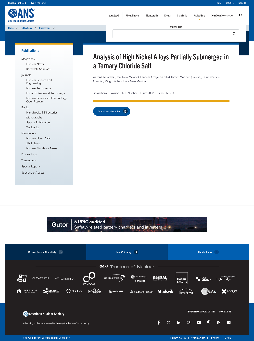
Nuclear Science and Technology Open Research (46, 99)
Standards (182, 15)
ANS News (33, 143)
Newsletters (28, 133)
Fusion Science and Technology (45, 93)
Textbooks (32, 127)
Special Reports (30, 166)
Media (228, 338)
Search (241, 15)
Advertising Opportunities (201, 311)
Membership (152, 15)
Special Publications (38, 122)
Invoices (215, 338)
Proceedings (29, 154)
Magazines (28, 59)
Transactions (44, 27)
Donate (230, 2)
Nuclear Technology (38, 88)
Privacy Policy (178, 338)
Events (167, 15)
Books (25, 107)
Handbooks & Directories (41, 112)
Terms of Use (198, 338)
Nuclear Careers (17, 2)
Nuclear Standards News (41, 148)
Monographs (34, 117)
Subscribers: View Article (113, 111)
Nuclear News (35, 64)
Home (10, 27)
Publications (199, 15)
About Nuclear (133, 15)
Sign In (242, 2)
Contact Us (225, 311)
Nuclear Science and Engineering (39, 81)
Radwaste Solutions (38, 69)
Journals (26, 75)
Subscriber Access (32, 172)
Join (219, 2)
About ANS (114, 15)
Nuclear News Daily (38, 138)
